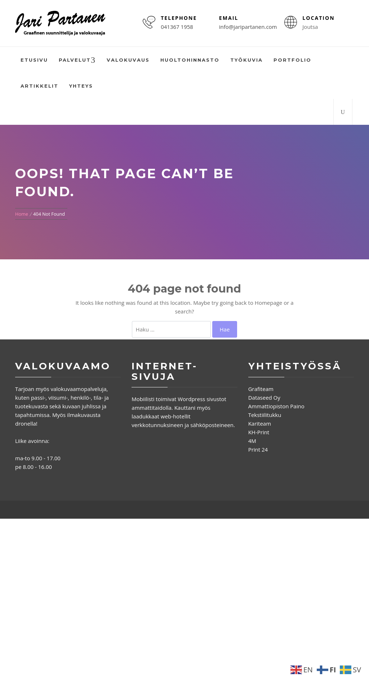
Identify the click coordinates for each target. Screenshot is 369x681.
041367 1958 (177, 26)
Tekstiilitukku (264, 414)
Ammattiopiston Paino (276, 406)
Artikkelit (39, 86)
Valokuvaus (128, 60)
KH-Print (259, 432)
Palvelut (77, 60)
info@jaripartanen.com (248, 26)
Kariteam (259, 423)
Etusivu (34, 60)
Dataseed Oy (264, 397)
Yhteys (81, 86)
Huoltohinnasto (189, 60)
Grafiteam (261, 388)
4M (252, 440)
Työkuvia (246, 60)
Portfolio (292, 60)
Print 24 (258, 449)
